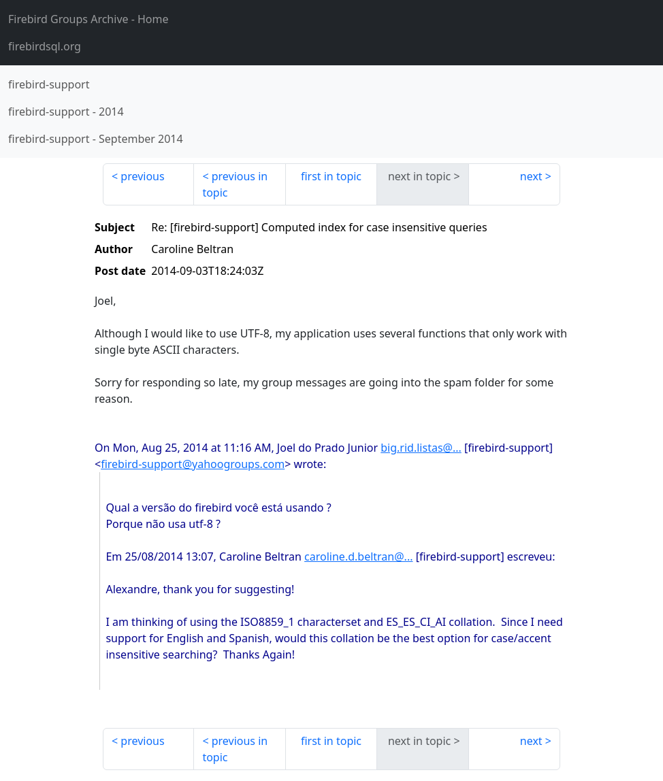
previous (142, 176)
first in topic (331, 176)
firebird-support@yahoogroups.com (193, 463)
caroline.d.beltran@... (358, 556)
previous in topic (235, 184)
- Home (88, 19)
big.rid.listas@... (421, 447)
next (531, 176)
